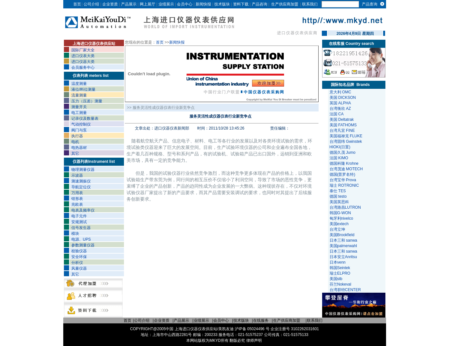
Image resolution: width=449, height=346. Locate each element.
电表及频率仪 (83, 210)
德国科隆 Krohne (344, 163)
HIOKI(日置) (340, 147)
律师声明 (254, 340)
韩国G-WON (341, 213)
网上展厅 (147, 4)
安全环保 (79, 257)
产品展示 (129, 4)
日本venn (338, 262)
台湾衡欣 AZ (340, 108)
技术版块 (222, 4)
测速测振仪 (81, 181)
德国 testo (338, 196)
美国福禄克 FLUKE (346, 136)
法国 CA (337, 114)
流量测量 (79, 95)
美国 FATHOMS (343, 125)
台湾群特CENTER (346, 290)
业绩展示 (166, 4)
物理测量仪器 (83, 169)
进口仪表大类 (83, 56)
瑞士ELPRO (341, 273)
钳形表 (77, 198)
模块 (75, 233)
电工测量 (79, 112)
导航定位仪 (81, 187)
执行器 (77, 136)
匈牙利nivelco (342, 218)
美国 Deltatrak (342, 119)
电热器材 (79, 147)
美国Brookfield (343, 235)
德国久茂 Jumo (343, 152)
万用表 (77, 193)
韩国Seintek (340, 268)
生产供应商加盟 (284, 4)
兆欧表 (77, 204)
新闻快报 (203, 4)
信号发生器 (81, 227)
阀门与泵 (79, 130)
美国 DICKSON (343, 97)
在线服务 (261, 320)
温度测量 (79, 83)
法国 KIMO (339, 158)
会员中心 (184, 4)
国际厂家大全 (83, 50)
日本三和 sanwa (344, 240)
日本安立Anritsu (344, 257)
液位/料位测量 (83, 89)
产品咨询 (259, 4)
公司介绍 (91, 4)
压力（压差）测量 (86, 101)
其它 (75, 153)
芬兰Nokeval (341, 284)
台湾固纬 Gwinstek (346, 141)
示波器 (77, 175)
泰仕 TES (338, 191)
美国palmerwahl (344, 246)
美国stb (337, 279)
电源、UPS (81, 239)
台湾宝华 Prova (343, 180)
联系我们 (310, 4)
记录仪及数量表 (84, 118)
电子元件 (79, 216)
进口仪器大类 (83, 61)
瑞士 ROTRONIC (344, 185)
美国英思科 (339, 202)
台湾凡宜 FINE (342, 130)
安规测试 (79, 222)
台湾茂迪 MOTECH (346, 169)
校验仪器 (79, 251)
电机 (75, 142)
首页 (77, 4)
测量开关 (79, 107)
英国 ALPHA (340, 103)
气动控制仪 (81, 124)
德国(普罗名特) (342, 174)
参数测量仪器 (83, 245)
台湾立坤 (337, 229)
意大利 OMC (340, 92)
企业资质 (110, 4)
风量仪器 (79, 268)
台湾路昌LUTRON (345, 207)
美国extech (340, 224)
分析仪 (77, 262)
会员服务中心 (83, 67)
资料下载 (241, 4)
